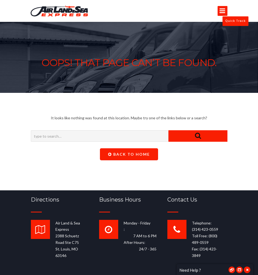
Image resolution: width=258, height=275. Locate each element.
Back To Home (129, 154)
